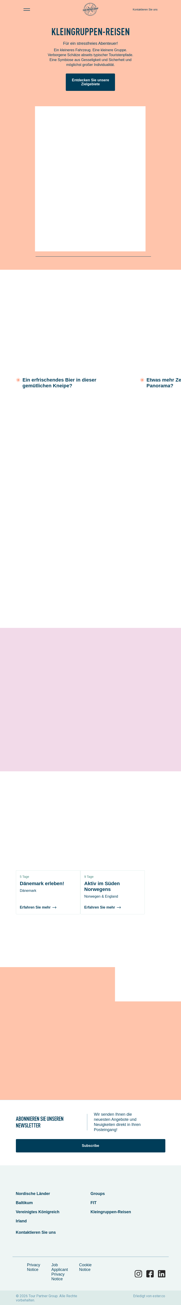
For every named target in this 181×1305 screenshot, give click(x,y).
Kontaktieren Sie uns (145, 9)
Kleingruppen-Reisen (111, 1212)
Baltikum (24, 1203)
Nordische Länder (33, 1193)
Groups (98, 1193)
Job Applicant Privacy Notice (59, 1272)
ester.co (159, 1296)
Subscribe (90, 1146)
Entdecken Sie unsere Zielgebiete (90, 82)
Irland (21, 1221)
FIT (94, 1203)
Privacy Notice (33, 1267)
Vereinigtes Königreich (38, 1212)
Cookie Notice (85, 1267)
